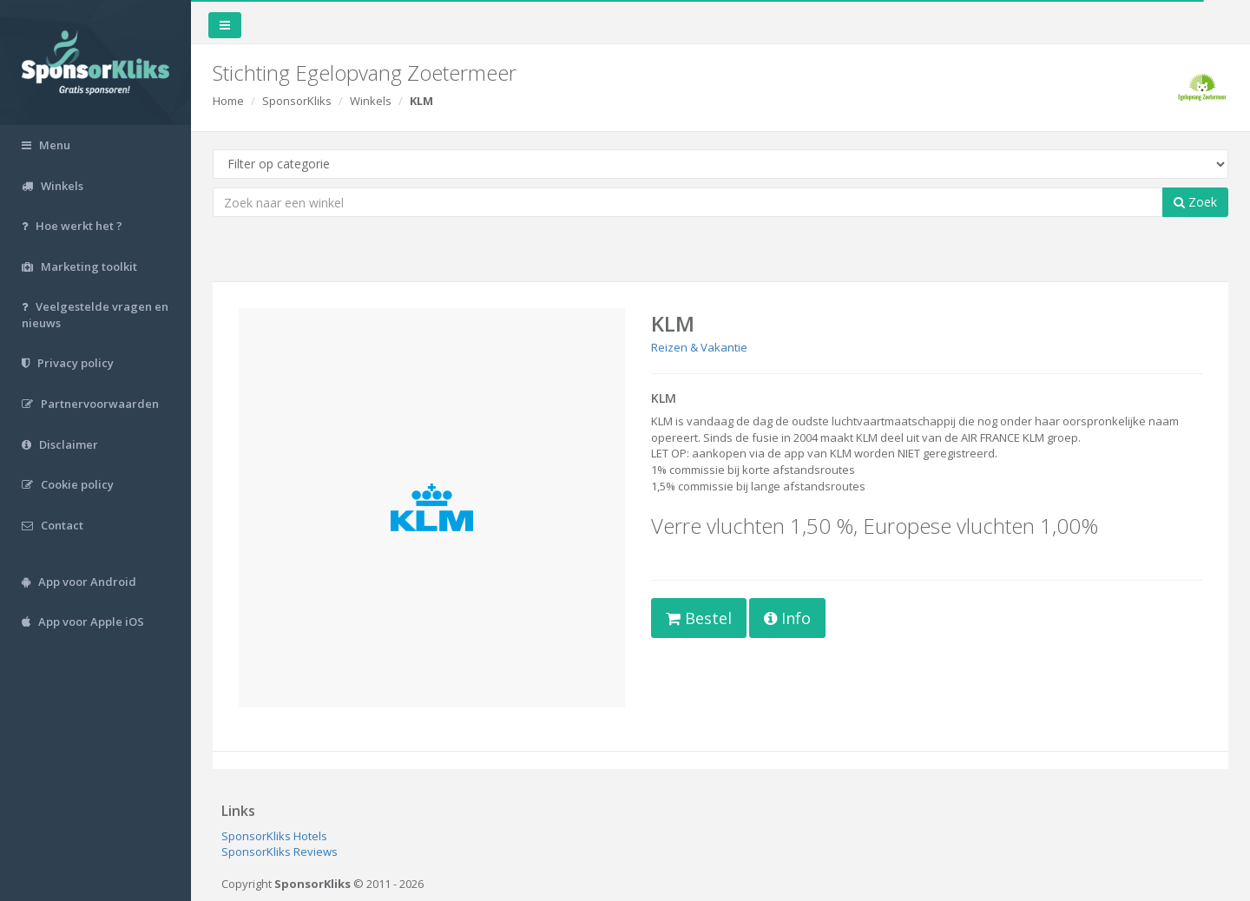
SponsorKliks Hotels (274, 836)
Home (228, 101)
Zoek (1195, 202)
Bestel (699, 618)
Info (787, 618)
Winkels (370, 101)
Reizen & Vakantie (699, 347)
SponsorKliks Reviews (279, 851)
